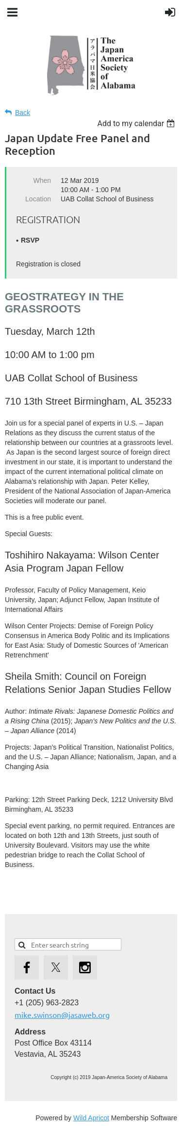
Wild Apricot (91, 1118)
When (42, 180)
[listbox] (137, 123)
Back (22, 112)
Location (38, 199)
